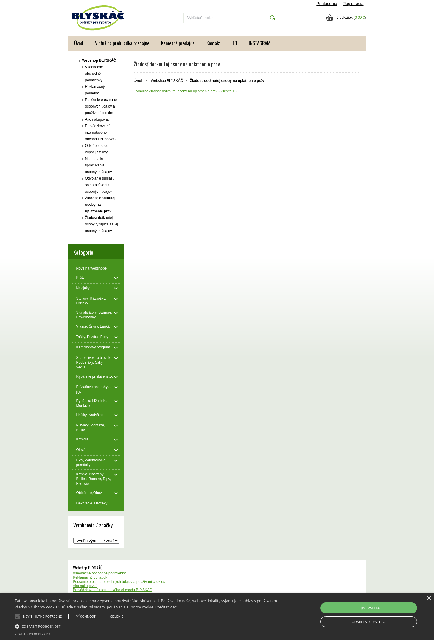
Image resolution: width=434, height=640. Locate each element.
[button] (146, 626)
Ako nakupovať (97, 119)
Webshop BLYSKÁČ (99, 60)
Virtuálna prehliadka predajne (122, 43)
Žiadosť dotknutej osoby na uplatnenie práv (100, 204)
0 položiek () (351, 17)
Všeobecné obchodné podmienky (94, 73)
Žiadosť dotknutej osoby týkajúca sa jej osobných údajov (101, 224)
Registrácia (353, 3)
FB (235, 43)
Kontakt (213, 43)
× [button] (429, 598)
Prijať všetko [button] (369, 607)
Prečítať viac (166, 607)
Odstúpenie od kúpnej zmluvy (96, 149)
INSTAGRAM (259, 43)
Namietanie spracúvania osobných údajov (98, 165)
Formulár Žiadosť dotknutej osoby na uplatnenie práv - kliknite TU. (186, 91)
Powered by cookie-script (33, 634)
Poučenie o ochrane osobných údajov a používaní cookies (101, 106)
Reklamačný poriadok (95, 90)
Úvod (78, 43)
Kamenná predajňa (178, 43)
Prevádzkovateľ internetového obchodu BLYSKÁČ (100, 132)
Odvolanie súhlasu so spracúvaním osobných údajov (100, 185)
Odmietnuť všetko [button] (368, 621)
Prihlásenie (326, 3)
